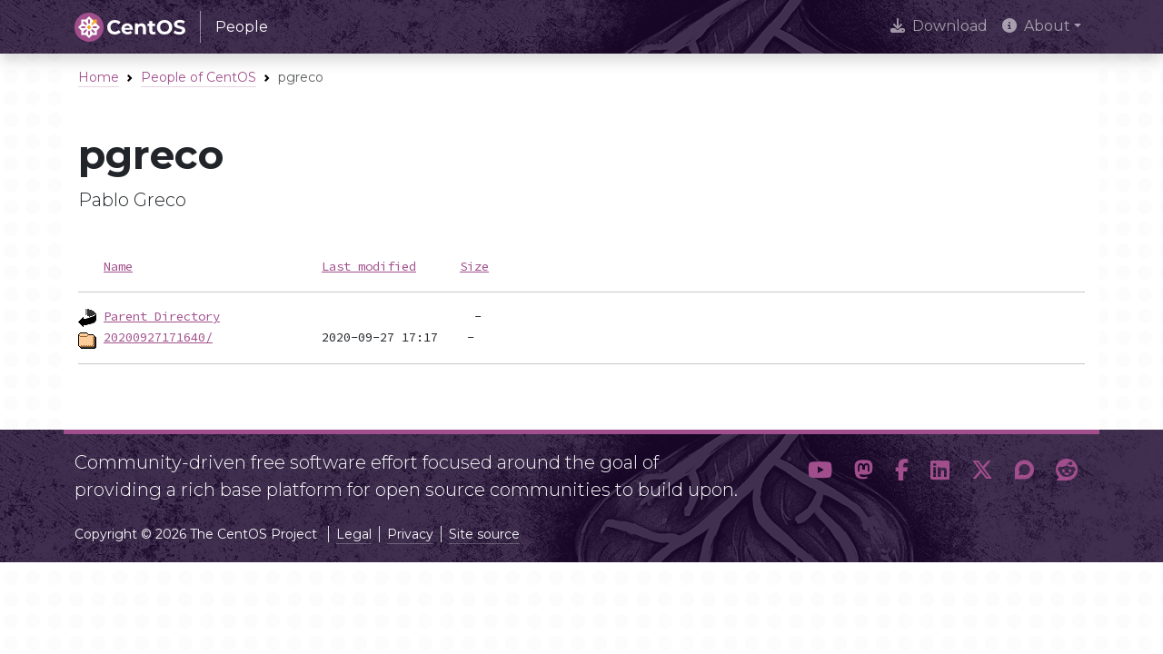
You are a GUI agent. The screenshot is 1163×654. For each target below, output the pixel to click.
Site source (484, 534)
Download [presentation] (939, 26)
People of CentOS (198, 77)
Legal (354, 534)
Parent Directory (162, 316)
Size (474, 266)
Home (98, 77)
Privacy (410, 534)
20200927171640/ (158, 337)
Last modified (369, 266)
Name (118, 266)
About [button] (1036, 26)
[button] (820, 470)
